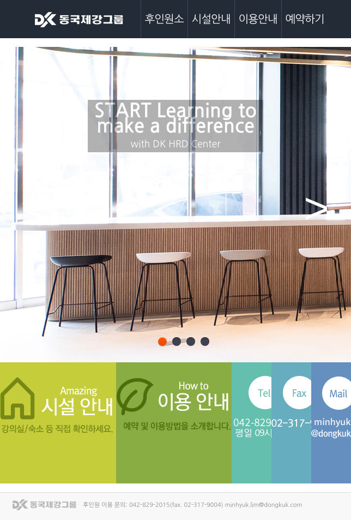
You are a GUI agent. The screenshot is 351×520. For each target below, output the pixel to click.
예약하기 (305, 19)
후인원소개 (164, 26)
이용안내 (258, 19)
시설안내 (211, 19)
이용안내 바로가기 (196, 404)
